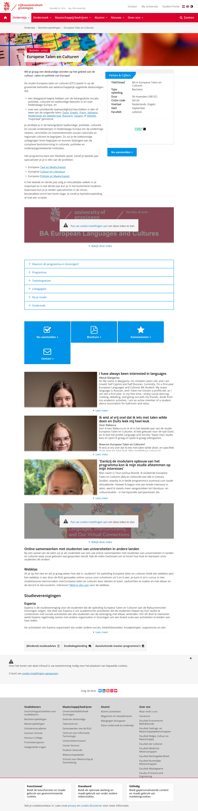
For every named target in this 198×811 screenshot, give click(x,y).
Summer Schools (33, 712)
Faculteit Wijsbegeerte (151, 747)
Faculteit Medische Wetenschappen (149, 729)
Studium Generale (72, 728)
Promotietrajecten (34, 721)
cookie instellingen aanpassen (40, 652)
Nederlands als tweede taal (44, 115)
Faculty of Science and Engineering (151, 753)
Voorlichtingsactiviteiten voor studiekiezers (40, 692)
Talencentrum (70, 702)
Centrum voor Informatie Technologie (76, 713)
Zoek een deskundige (74, 698)
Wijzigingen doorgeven (113, 699)
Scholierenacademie (35, 707)
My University (150, 6)
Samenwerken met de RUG (77, 707)
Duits (65, 112)
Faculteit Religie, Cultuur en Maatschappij (154, 716)
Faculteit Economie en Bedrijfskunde (151, 701)
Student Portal (170, 6)
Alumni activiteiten (111, 690)
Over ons (144, 685)
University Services (149, 769)
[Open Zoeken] (187, 17)
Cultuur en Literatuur (52, 171)
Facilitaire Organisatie (151, 773)
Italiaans (92, 112)
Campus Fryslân (147, 764)
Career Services (71, 724)
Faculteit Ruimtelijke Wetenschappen (150, 741)
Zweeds (91, 115)
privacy (72, 805)
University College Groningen (155, 759)
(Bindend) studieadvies (43, 625)
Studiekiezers (32, 685)
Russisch (67, 115)
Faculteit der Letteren (150, 722)
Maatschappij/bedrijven (77, 685)
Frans (82, 112)
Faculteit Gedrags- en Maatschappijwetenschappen (155, 709)
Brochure (80, 331)
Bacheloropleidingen (49, 27)
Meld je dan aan (79, 564)
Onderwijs (29, 27)
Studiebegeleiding (77, 625)
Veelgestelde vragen (35, 726)
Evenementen (117, 331)
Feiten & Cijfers (120, 75)
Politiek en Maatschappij (55, 176)
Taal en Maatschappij (53, 167)
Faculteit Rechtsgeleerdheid (154, 735)
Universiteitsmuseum (74, 719)
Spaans (78, 115)
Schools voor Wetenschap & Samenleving (78, 739)
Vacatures (144, 695)
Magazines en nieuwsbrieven (116, 695)
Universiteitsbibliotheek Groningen (75, 692)
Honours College (33, 716)
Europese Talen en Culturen (79, 27)
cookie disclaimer (91, 805)
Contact (132, 6)
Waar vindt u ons (148, 690)
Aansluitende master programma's (120, 625)
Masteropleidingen (34, 702)
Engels (74, 112)
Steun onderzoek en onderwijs (117, 704)
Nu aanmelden (122, 152)
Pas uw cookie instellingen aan (89, 226)
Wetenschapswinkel (73, 733)
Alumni (105, 685)
